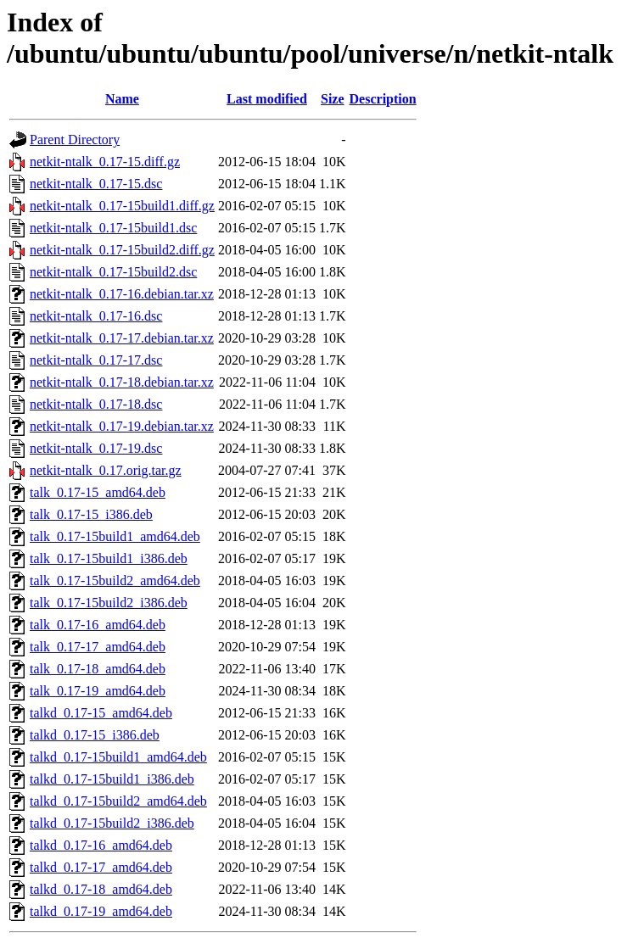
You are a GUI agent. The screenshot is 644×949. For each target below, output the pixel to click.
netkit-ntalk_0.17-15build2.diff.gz (122, 250)
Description (383, 99)
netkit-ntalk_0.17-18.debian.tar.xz (122, 382)
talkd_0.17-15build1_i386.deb (112, 779)
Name (122, 99)
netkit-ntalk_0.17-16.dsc (96, 316)
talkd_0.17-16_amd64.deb (101, 845)
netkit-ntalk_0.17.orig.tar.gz (106, 470)
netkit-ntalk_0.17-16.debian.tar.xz (122, 294)
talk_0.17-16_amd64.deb (97, 624)
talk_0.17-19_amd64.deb (97, 691)
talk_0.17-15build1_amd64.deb (115, 536)
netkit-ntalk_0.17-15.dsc (96, 183)
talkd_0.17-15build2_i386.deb (112, 823)
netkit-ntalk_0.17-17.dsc (96, 360)
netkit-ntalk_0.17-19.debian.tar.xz (122, 426)
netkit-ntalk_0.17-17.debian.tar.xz (122, 338)
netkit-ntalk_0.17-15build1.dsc (113, 228)
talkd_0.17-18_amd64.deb (101, 889)
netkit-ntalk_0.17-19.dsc (96, 448)
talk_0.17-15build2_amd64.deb (115, 580)
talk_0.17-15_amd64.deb (97, 492)
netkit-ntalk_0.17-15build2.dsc (113, 272)
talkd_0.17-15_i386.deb (95, 735)
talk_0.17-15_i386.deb (91, 514)
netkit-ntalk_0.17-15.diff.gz (105, 161)
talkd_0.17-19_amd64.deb (101, 911)
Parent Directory (75, 139)
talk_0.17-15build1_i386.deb (109, 558)
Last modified (267, 99)
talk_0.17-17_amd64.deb (97, 646)
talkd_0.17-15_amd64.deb (101, 713)
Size (332, 99)
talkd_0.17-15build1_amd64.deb (118, 757)
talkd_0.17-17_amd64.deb (101, 867)
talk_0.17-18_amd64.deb (97, 669)
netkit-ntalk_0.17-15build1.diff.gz (122, 205)
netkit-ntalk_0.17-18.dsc (96, 404)
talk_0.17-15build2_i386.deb (109, 602)
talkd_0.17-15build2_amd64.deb (118, 801)
